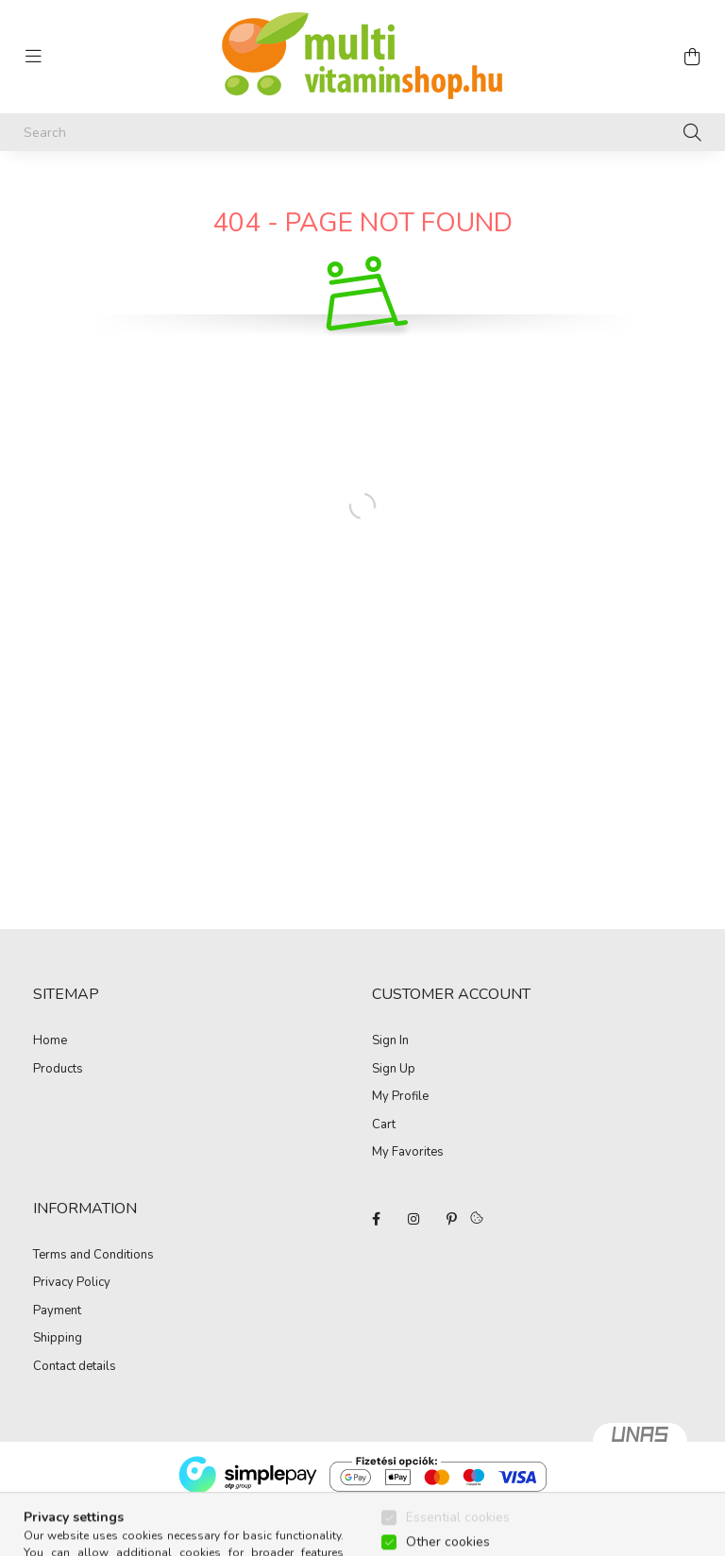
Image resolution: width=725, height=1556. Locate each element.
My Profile (400, 1097)
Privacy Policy (71, 1283)
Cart (384, 1125)
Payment (57, 1311)
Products (58, 1069)
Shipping (57, 1338)
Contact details (74, 1367)
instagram (413, 1219)
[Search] (362, 132)
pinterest (451, 1219)
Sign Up (393, 1069)
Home (50, 1041)
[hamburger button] (33, 57)
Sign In (390, 1041)
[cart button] (692, 57)
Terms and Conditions (93, 1255)
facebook (376, 1219)
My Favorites (408, 1152)
